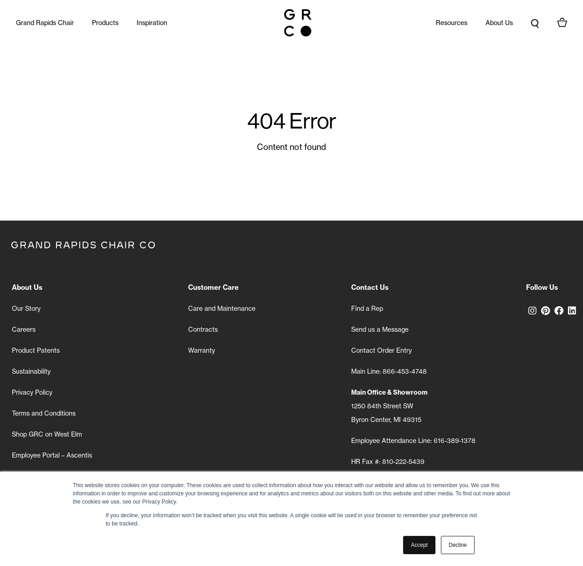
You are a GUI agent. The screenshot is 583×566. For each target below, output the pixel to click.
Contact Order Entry (381, 350)
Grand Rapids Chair (45, 23)
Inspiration (152, 23)
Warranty (201, 350)
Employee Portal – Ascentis (52, 455)
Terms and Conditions (44, 413)
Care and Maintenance (222, 308)
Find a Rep (367, 308)
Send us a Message (380, 329)
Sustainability (31, 371)
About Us (499, 23)
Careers (24, 329)
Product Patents (36, 350)
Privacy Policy (32, 392)
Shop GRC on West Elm (47, 434)
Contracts (203, 329)
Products (105, 23)
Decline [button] (458, 545)
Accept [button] (419, 545)
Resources (451, 23)
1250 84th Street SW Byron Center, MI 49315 (389, 406)
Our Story (26, 308)
